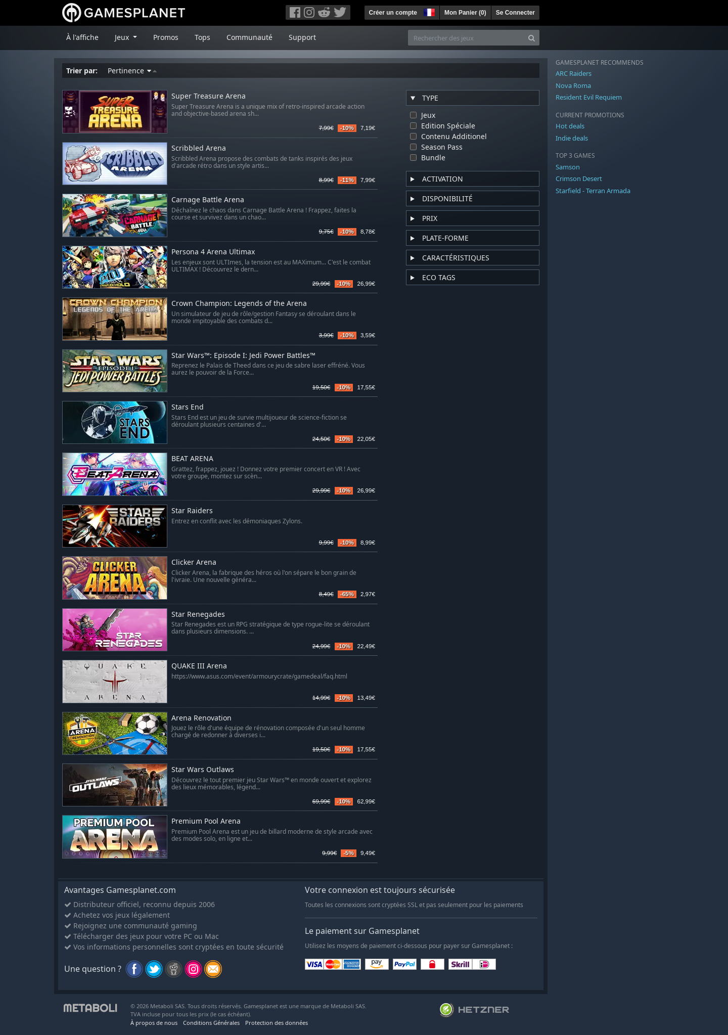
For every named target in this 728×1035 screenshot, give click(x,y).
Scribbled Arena (198, 148)
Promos (165, 37)
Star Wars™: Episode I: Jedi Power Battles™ (243, 355)
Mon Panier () (465, 12)
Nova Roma (573, 85)
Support (302, 37)
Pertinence (132, 70)
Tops (202, 37)
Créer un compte (393, 12)
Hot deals (570, 125)
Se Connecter (515, 12)
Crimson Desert (579, 178)
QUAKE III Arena (199, 666)
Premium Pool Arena (206, 821)
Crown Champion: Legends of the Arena (239, 303)
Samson (568, 166)
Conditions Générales (211, 1022)
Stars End (187, 407)
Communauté (249, 37)
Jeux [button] (123, 37)
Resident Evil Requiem (589, 97)
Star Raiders (192, 511)
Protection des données (276, 1022)
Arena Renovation (201, 718)
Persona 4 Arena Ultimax (213, 252)
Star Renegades (198, 614)
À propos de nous (153, 1022)
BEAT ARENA (192, 459)
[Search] (531, 38)
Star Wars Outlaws (202, 770)
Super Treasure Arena (208, 96)
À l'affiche (82, 37)
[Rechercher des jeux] (466, 38)
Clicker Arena (193, 562)
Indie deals (572, 138)
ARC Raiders (574, 73)
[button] (428, 11)
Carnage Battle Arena (207, 200)
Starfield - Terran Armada (593, 190)
